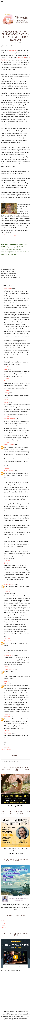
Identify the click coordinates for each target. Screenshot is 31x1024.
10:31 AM (7, 560)
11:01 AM (7, 638)
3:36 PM (6, 747)
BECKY (6, 683)
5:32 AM (6, 681)
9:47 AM (6, 468)
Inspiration (4, 273)
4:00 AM (6, 667)
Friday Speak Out (11, 271)
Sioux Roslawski (9, 471)
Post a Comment (6, 749)
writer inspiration (14, 277)
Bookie (6, 402)
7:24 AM (6, 378)
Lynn (5, 369)
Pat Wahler (7, 733)
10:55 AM (7, 714)
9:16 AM (6, 416)
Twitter (3, 925)
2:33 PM (6, 653)
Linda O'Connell (9, 655)
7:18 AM (6, 367)
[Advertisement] (15, 991)
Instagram (4, 923)
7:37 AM (6, 390)
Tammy (6, 381)
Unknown (7, 716)
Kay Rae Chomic (9, 445)
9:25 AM (6, 442)
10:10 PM (7, 591)
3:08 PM (6, 731)
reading (8, 275)
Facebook (4, 920)
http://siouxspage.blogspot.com (10, 235)
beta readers (7, 269)
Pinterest (3, 927)
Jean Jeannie (8, 563)
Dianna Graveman (10, 419)
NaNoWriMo (12, 273)
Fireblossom (8, 289)
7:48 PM (6, 582)
